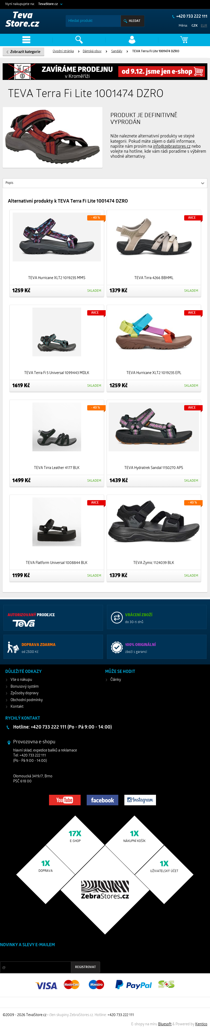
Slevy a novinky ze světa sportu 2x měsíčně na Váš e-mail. (45, 955)
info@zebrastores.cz (172, 147)
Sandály (116, 51)
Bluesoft (165, 1024)
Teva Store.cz (22, 20)
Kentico (201, 1024)
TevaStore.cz (48, 4)
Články (115, 680)
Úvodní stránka (63, 51)
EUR (204, 25)
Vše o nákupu (21, 680)
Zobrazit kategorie (25, 52)
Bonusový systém (25, 687)
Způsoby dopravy (24, 693)
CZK (195, 25)
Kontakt (17, 707)
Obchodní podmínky (27, 700)
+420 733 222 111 (191, 17)
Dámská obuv (92, 51)
